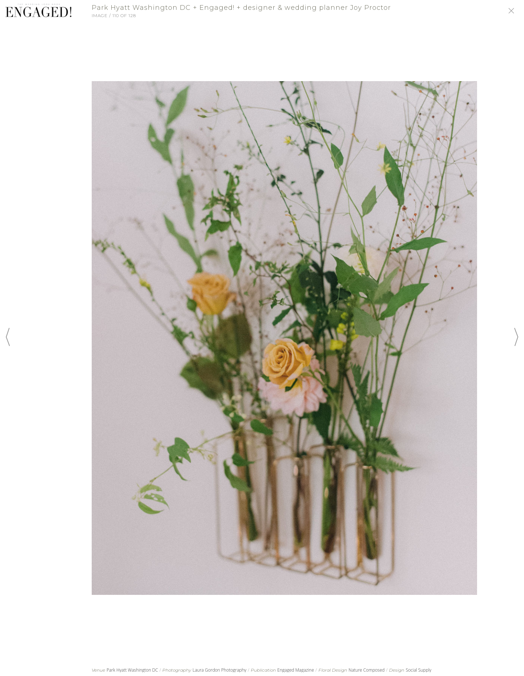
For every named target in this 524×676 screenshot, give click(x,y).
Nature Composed (367, 670)
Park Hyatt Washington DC (132, 670)
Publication (263, 670)
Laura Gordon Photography (219, 670)
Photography (176, 670)
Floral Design (332, 670)
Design (396, 670)
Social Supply (418, 670)
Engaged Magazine (295, 670)
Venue (98, 670)
